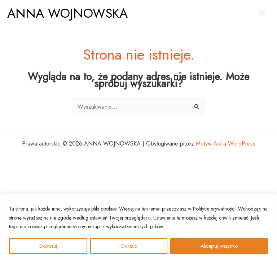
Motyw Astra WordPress (225, 143)
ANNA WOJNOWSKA (67, 13)
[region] (138, 227)
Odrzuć (128, 246)
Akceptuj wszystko (219, 246)
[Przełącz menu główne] (262, 13)
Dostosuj (48, 246)
